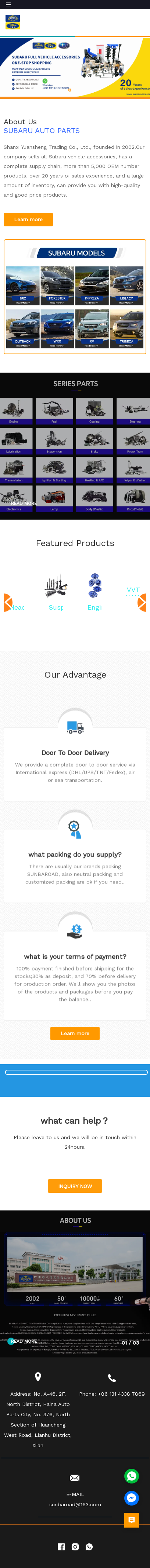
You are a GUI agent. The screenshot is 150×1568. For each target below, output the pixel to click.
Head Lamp (17, 611)
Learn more (28, 219)
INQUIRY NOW (75, 1199)
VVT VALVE (133, 594)
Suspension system (56, 611)
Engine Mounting (95, 611)
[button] (69, 90)
